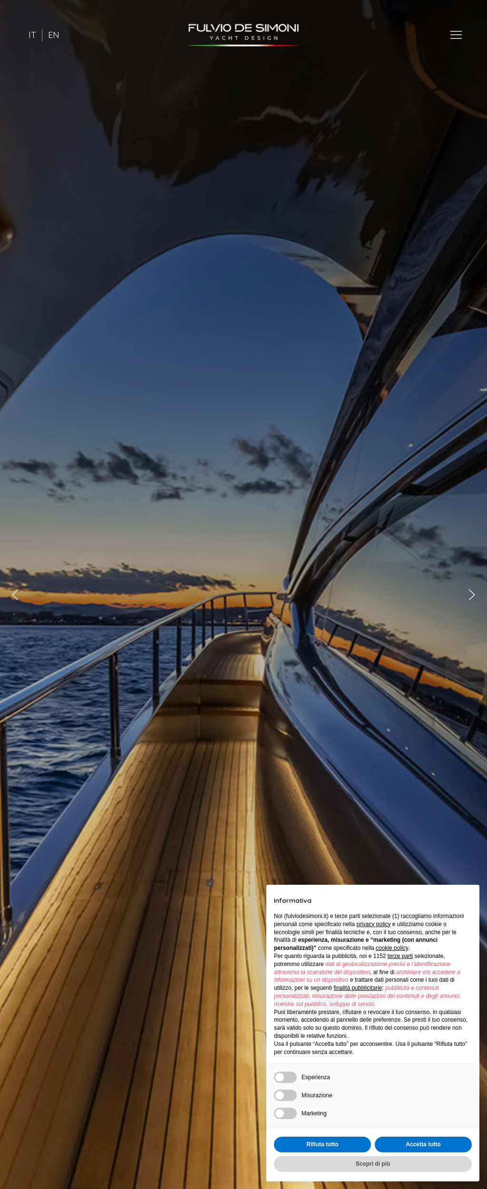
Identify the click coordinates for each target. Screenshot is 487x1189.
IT (32, 34)
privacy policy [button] (373, 924)
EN (53, 34)
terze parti (400, 956)
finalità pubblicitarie (357, 988)
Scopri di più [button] (373, 1163)
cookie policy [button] (392, 948)
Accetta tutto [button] (423, 1144)
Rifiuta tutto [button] (322, 1144)
